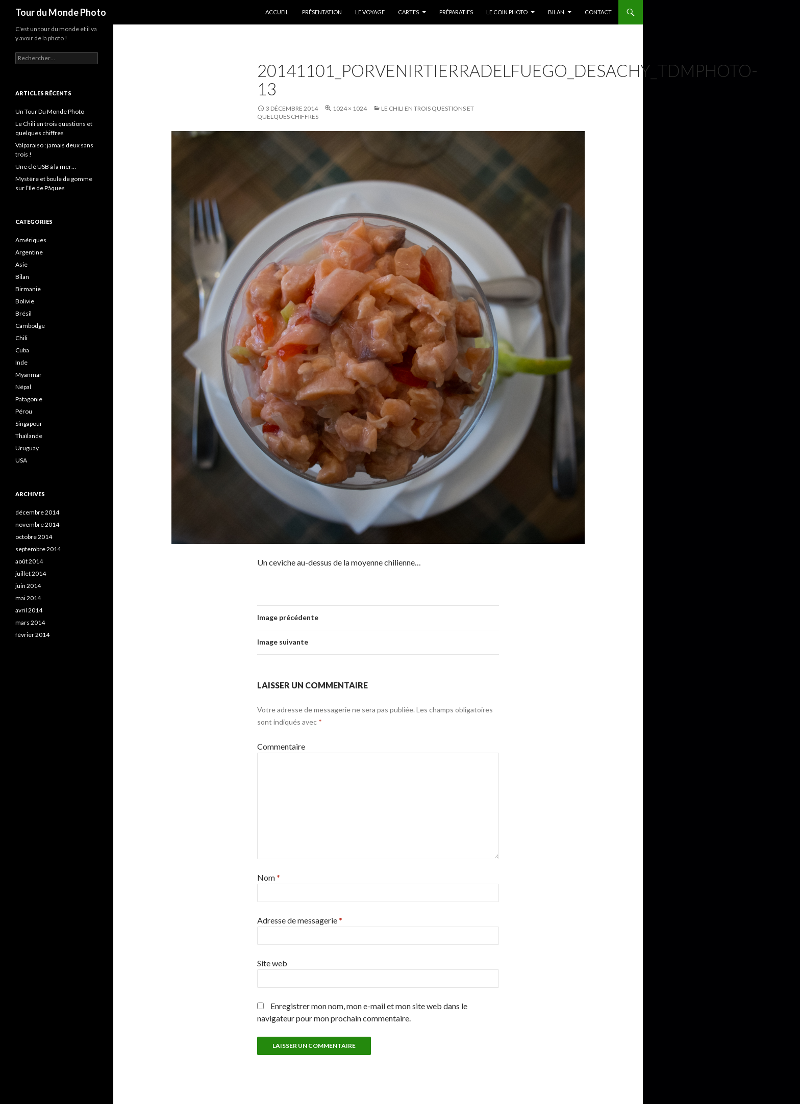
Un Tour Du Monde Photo (49, 111)
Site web (272, 963)
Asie (21, 264)
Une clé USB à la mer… (45, 166)
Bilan (556, 12)
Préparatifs (456, 12)
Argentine (29, 252)
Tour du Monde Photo (60, 12)
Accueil (277, 12)
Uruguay (27, 448)
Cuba (22, 350)
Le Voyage (370, 12)
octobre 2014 (33, 537)
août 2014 (29, 561)
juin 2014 (28, 585)
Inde (21, 362)
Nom (268, 877)
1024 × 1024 (350, 108)
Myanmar (28, 374)
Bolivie (24, 301)
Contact (598, 12)
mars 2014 (30, 622)
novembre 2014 (37, 524)
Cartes (408, 12)
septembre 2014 (38, 549)
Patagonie (28, 399)
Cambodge (30, 325)
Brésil (23, 313)
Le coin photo (507, 12)
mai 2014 (28, 598)
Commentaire (281, 746)
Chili (21, 338)
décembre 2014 (37, 512)
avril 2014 (28, 610)
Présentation (322, 12)
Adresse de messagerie (299, 920)
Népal (23, 387)
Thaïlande (28, 436)
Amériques (30, 240)
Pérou (23, 411)
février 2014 (32, 634)
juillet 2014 (30, 573)
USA (21, 460)
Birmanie (28, 289)
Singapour (28, 423)
